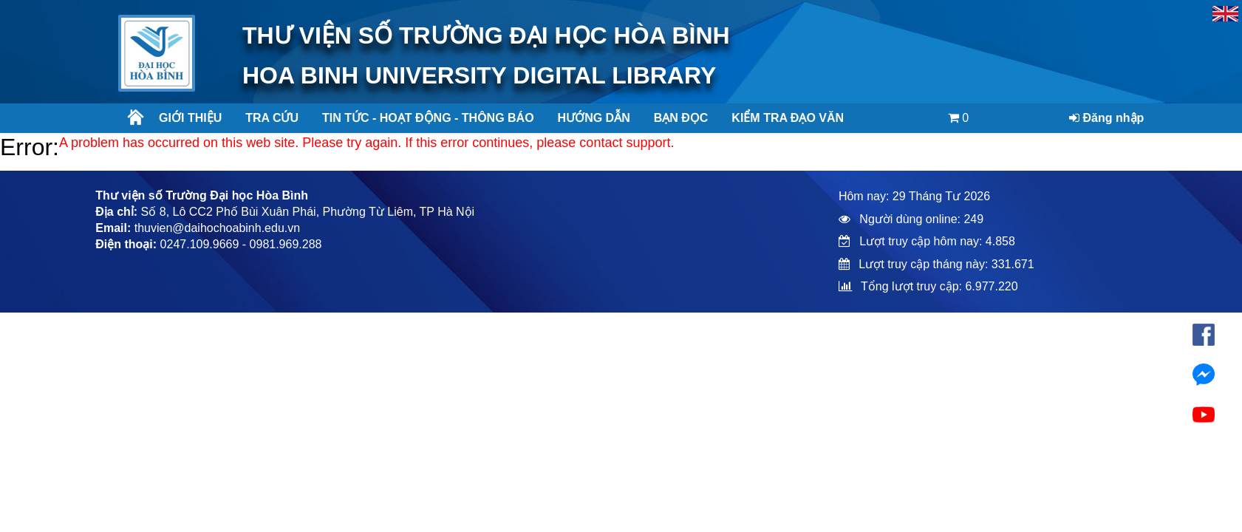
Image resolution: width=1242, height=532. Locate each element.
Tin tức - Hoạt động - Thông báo (422, 118)
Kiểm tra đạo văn (787, 118)
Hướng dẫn (594, 118)
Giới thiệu (190, 118)
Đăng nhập (1106, 118)
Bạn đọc (681, 118)
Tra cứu (271, 118)
